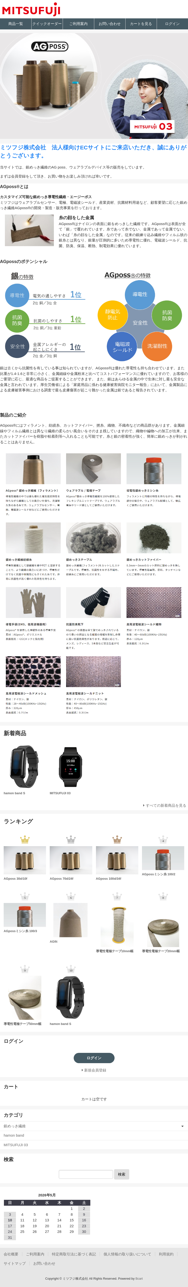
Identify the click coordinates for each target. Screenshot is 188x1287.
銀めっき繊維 (15, 1126)
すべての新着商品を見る (166, 805)
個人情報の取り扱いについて (127, 1254)
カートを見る (141, 24)
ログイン (172, 24)
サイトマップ (15, 1263)
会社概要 (11, 1254)
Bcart (139, 1278)
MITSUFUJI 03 (16, 1145)
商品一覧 (15, 24)
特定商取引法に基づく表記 (74, 1254)
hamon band (14, 1135)
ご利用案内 (78, 24)
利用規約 (166, 1254)
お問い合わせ (110, 24)
